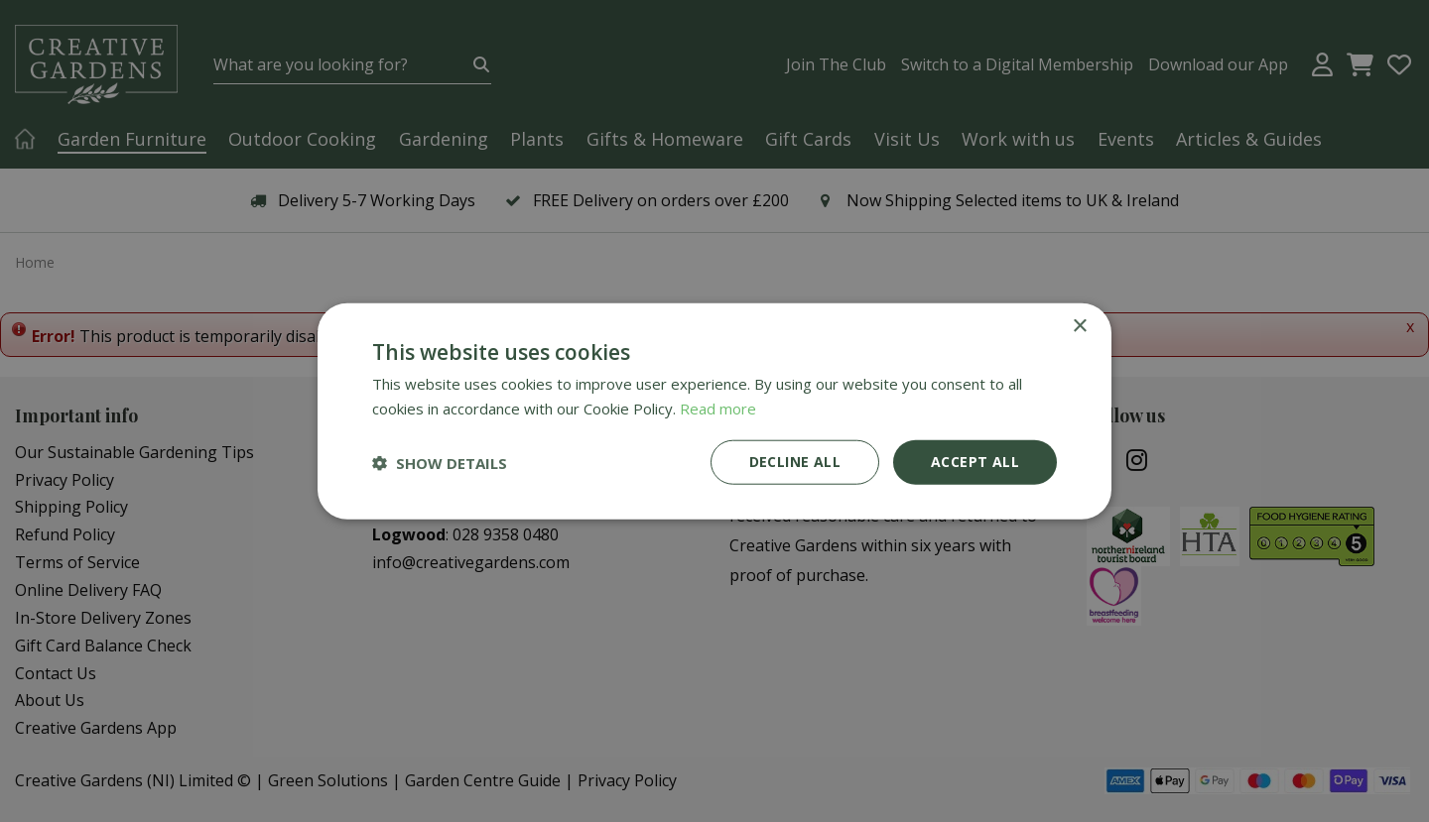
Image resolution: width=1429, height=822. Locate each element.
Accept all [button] (975, 461)
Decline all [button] (795, 461)
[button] (439, 462)
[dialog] (714, 411)
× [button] (1079, 325)
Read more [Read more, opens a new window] (718, 407)
